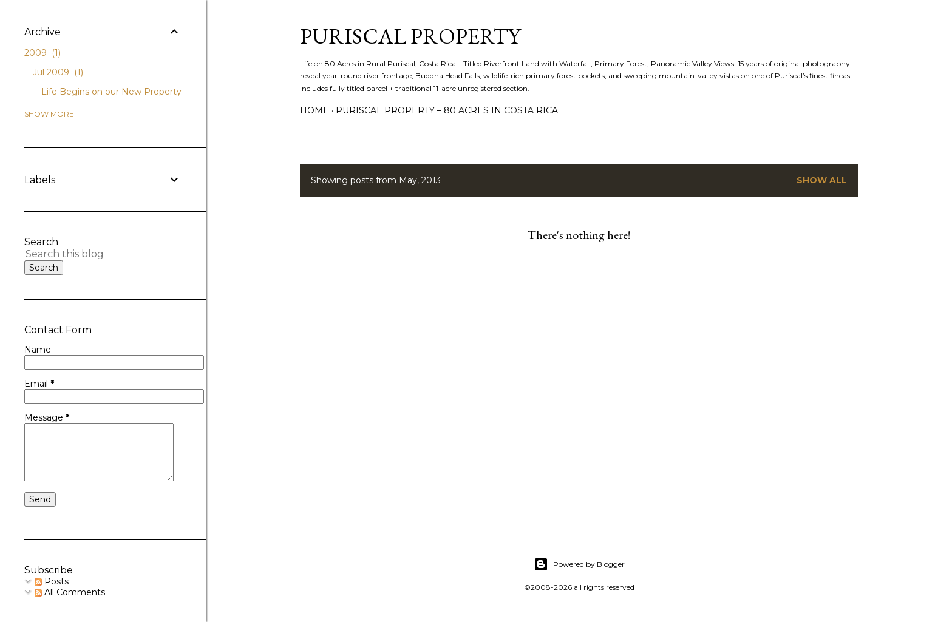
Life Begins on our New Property (111, 91)
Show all (822, 180)
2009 (42, 52)
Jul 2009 (58, 72)
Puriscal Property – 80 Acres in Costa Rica (447, 110)
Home (314, 110)
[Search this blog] (88, 254)
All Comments (70, 592)
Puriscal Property (410, 36)
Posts (52, 581)
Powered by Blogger (579, 564)
